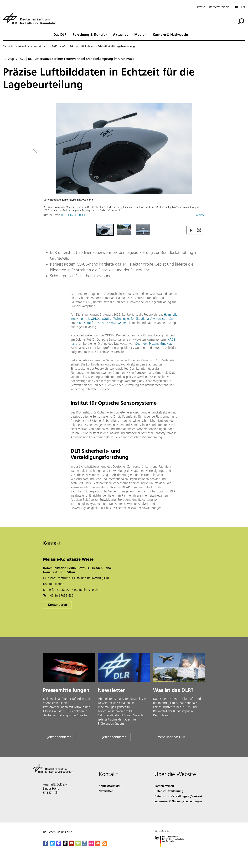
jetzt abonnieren (59, 737)
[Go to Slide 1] (105, 230)
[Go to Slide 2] (124, 230)
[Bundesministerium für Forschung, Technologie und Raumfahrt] (171, 850)
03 (63, 46)
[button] (124, 163)
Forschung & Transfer (90, 34)
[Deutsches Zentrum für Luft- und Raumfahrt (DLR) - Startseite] (31, 20)
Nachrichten (40, 46)
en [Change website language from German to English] (243, 7)
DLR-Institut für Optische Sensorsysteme (102, 323)
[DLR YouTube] (71, 845)
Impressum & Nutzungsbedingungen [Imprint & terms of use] (178, 801)
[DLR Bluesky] (52, 845)
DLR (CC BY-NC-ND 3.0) (73, 215)
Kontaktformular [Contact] (109, 786)
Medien (140, 34)
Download (199, 215)
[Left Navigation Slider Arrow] (48, 149)
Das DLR (59, 34)
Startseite (8, 46)
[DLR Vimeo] (78, 845)
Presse (201, 7)
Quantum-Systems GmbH (152, 344)
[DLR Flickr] (91, 845)
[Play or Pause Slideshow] (190, 230)
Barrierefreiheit (219, 7)
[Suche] (241, 21)
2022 (55, 46)
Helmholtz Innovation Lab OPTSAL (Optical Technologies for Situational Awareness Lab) (124, 317)
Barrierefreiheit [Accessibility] (164, 786)
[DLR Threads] (65, 845)
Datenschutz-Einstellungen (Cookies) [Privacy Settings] (178, 796)
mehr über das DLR (171, 737)
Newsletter (106, 791)
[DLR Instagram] (84, 845)
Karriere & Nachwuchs (171, 34)
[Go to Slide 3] (143, 230)
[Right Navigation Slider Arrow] (201, 149)
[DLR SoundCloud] (97, 845)
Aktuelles (120, 34)
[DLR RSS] (104, 845)
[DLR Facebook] (45, 845)
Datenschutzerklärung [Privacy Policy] (168, 791)
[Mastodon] (58, 845)
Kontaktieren (57, 605)
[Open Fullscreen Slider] (199, 230)
